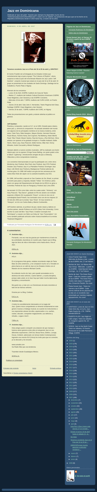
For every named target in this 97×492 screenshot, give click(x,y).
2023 (71, 349)
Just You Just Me (73, 207)
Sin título (74, 437)
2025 (71, 344)
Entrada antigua (55, 368)
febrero (73, 456)
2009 (71, 391)
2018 (71, 364)
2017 (71, 367)
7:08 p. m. (15, 320)
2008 (71, 394)
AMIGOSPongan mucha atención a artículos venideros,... (79, 447)
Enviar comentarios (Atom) (23, 373)
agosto (73, 412)
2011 (71, 385)
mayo (73, 421)
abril (72, 424)
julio (72, 415)
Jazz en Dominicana (23, 11)
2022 (71, 353)
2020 (71, 359)
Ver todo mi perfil (83, 476)
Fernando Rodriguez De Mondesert (81, 30)
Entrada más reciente (11, 368)
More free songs (72, 211)
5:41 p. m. (15, 297)
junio (73, 418)
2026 (71, 341)
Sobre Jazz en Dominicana (78, 33)
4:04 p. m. (15, 249)
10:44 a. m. (15, 356)
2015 (71, 373)
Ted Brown (70, 200)
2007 (71, 397)
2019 (71, 361)
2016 (71, 370)
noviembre (75, 403)
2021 (71, 356)
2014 (71, 376)
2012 (71, 382)
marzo (73, 453)
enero (73, 459)
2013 (71, 379)
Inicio (34, 368)
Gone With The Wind (74, 192)
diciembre (74, 400)
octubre (74, 406)
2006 (71, 463)
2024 (71, 346)
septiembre (75, 409)
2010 (71, 388)
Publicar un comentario (14, 360)
